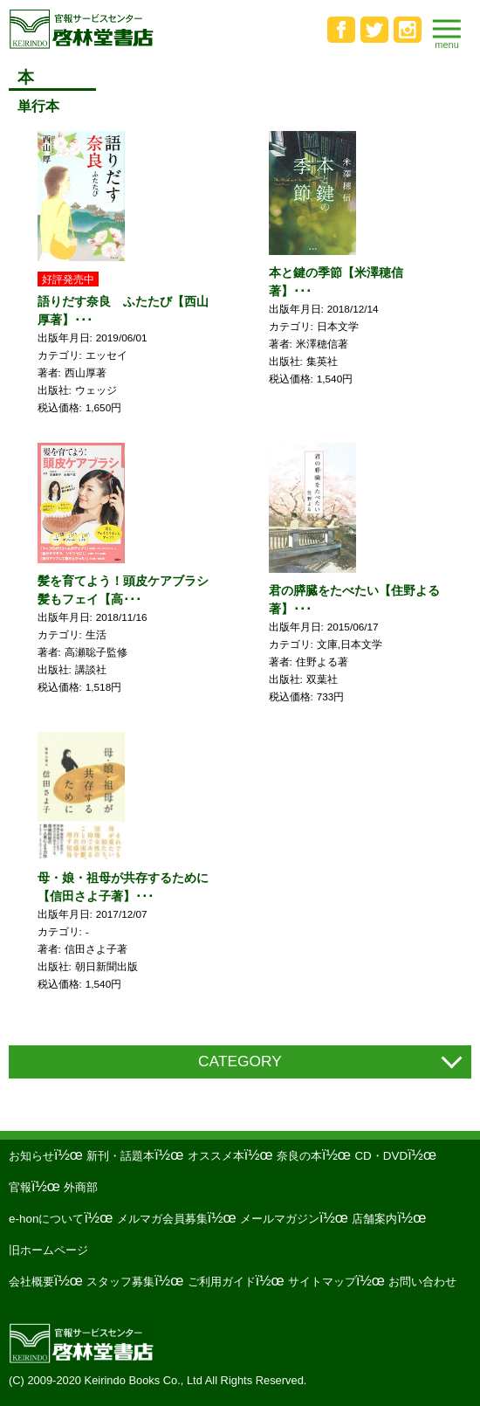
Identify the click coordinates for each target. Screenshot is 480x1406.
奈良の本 (299, 1155)
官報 (20, 1187)
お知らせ (31, 1155)
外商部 (81, 1187)
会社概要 (31, 1281)
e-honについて (46, 1218)
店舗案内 (374, 1218)
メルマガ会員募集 (162, 1218)
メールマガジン (279, 1218)
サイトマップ (322, 1281)
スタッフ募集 (120, 1281)
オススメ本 (216, 1155)
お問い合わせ (422, 1281)
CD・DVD (381, 1155)
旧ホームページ (48, 1250)
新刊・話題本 (120, 1155)
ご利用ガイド (222, 1281)
